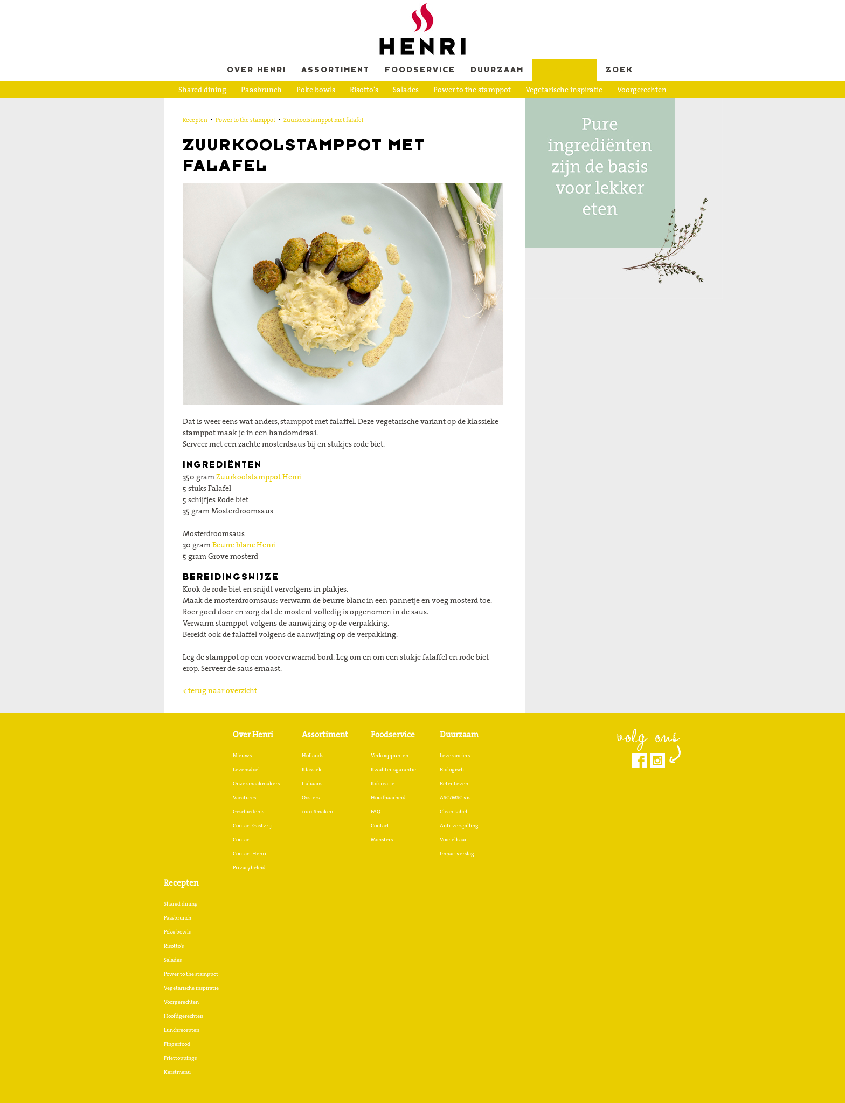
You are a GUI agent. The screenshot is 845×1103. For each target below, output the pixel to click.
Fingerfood (381, 106)
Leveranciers (455, 755)
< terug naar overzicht (220, 690)
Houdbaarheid (388, 797)
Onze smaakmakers (256, 783)
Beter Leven (454, 783)
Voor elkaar (453, 839)
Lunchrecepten (323, 106)
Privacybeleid (249, 867)
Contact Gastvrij (252, 825)
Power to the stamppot (472, 89)
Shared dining (202, 89)
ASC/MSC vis (455, 797)
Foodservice (420, 70)
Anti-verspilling (459, 825)
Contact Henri (249, 853)
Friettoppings (437, 106)
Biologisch (452, 769)
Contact (242, 839)
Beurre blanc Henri (244, 545)
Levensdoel (246, 769)
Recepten (564, 70)
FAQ (375, 811)
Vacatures (244, 797)
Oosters (311, 797)
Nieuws (242, 755)
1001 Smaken (317, 811)
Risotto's (364, 89)
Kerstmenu (493, 106)
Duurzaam (497, 70)
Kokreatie (382, 783)
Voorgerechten (642, 89)
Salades (406, 89)
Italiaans (312, 783)
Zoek (619, 70)
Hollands (312, 755)
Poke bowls (315, 89)
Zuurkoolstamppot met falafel (323, 120)
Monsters (382, 839)
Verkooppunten (389, 755)
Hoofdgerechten (255, 106)
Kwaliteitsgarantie (393, 769)
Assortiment (335, 70)
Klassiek (312, 769)
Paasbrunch (261, 89)
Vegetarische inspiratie (563, 89)
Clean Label (453, 811)
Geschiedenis (248, 811)
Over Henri (256, 70)
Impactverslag (457, 853)
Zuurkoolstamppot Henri (259, 477)
